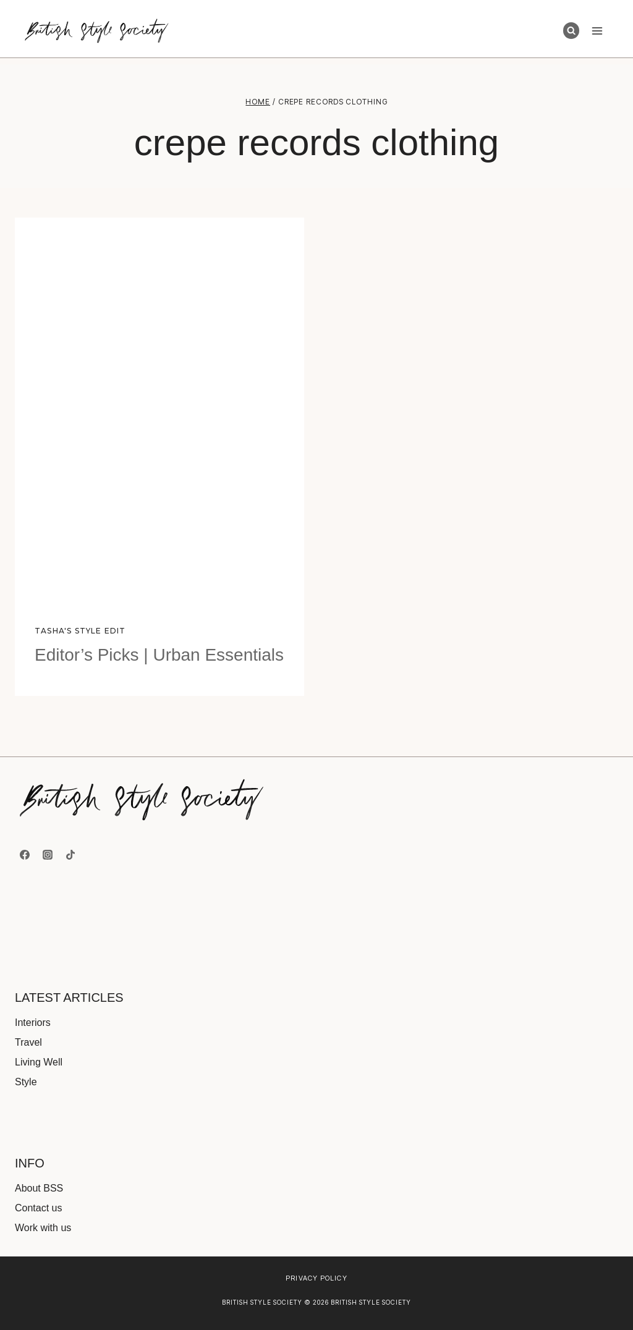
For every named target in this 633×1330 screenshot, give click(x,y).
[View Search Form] (571, 30)
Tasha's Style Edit (80, 630)
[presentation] (159, 410)
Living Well (38, 1062)
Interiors (33, 1022)
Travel (28, 1042)
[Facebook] (25, 855)
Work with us (43, 1227)
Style (26, 1082)
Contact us (38, 1208)
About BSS (39, 1188)
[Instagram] (47, 855)
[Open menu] (596, 30)
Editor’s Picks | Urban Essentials (159, 654)
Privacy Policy (316, 1278)
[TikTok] (70, 855)
